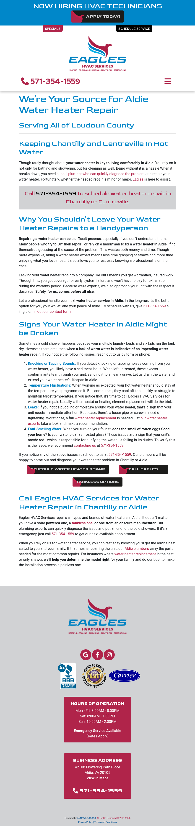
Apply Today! (103, 16)
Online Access (86, 818)
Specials (52, 29)
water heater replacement (95, 418)
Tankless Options (97, 482)
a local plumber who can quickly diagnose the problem (101, 174)
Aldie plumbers (137, 548)
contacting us (85, 445)
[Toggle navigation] (167, 81)
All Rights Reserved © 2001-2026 (113, 818)
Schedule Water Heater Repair (68, 469)
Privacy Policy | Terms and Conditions (97, 822)
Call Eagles (143, 469)
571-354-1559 (50, 81)
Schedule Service (134, 29)
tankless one (82, 523)
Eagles (138, 179)
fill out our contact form (52, 311)
